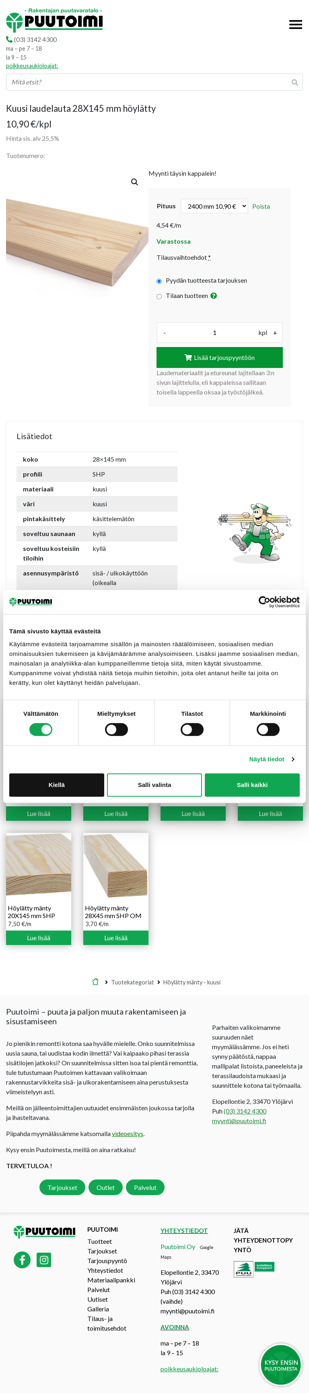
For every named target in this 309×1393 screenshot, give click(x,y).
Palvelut (145, 1187)
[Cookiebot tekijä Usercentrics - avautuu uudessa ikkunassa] (264, 602)
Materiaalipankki (111, 1280)
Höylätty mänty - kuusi (191, 982)
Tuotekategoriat (132, 982)
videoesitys (127, 1133)
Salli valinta (154, 784)
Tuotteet (99, 1241)
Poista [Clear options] (261, 206)
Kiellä (57, 784)
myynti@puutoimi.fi (239, 1120)
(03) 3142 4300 (35, 39)
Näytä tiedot (266, 759)
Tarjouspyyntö (107, 1260)
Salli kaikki (252, 784)
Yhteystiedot (105, 1270)
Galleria (98, 1309)
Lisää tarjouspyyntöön (224, 357)
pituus (166, 206)
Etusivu (95, 982)
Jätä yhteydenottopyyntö (263, 1240)
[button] (135, 182)
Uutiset (97, 1299)
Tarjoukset (62, 1187)
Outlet (106, 1187)
